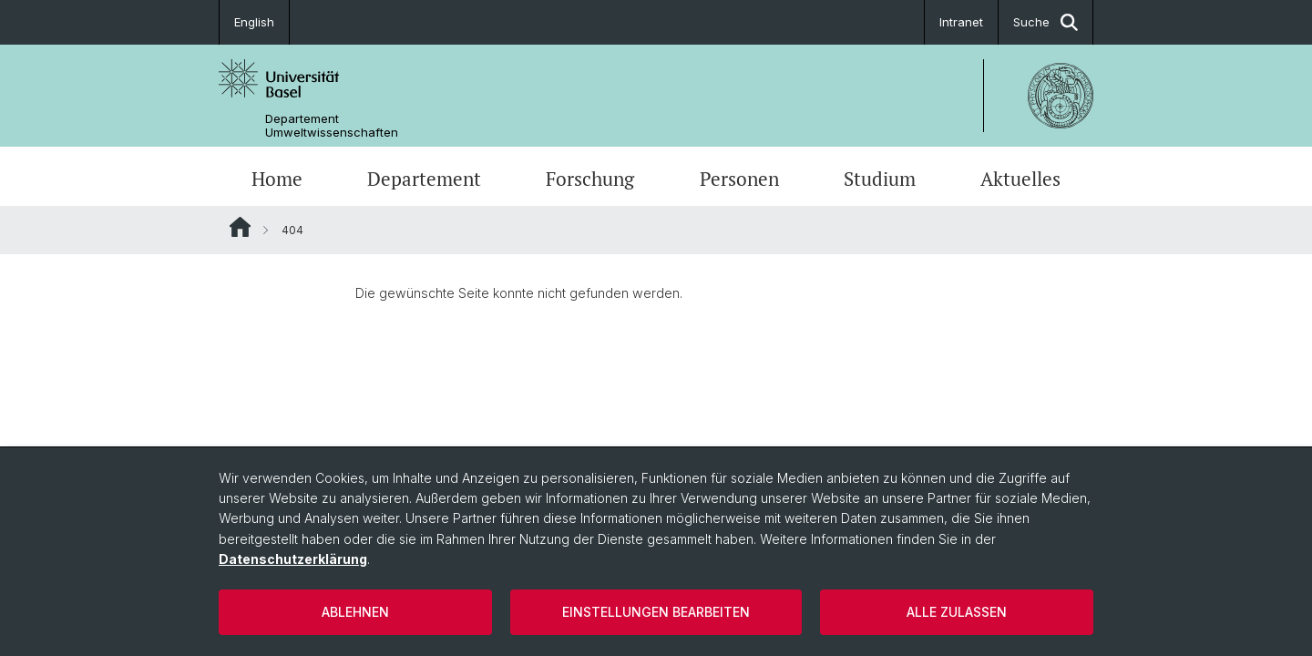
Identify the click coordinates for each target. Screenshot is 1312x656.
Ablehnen (355, 612)
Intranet (961, 22)
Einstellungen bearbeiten (656, 612)
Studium (880, 178)
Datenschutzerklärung (293, 559)
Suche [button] (1045, 22)
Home (276, 178)
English (254, 22)
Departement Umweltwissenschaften (331, 125)
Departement (424, 178)
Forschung (590, 178)
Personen (739, 178)
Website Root (240, 227)
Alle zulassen (957, 612)
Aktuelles (1020, 178)
